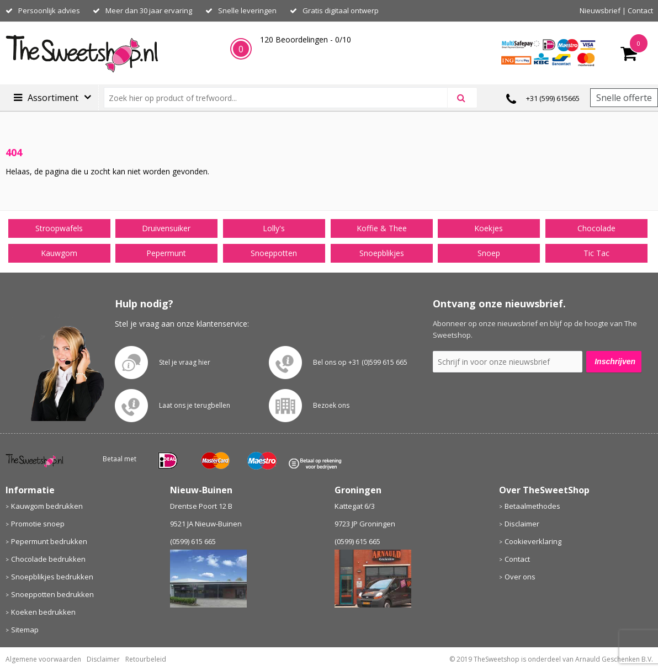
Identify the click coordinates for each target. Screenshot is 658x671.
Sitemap (25, 630)
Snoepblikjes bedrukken (52, 577)
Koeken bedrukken (43, 612)
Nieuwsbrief (600, 10)
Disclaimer (522, 524)
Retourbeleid (145, 659)
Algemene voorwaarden (43, 659)
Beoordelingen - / (305, 39)
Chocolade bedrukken (48, 559)
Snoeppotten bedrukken (52, 594)
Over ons (520, 577)
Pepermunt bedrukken (49, 541)
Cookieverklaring (533, 541)
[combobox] (280, 97)
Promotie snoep (38, 524)
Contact (640, 10)
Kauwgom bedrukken (47, 506)
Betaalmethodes (532, 506)
